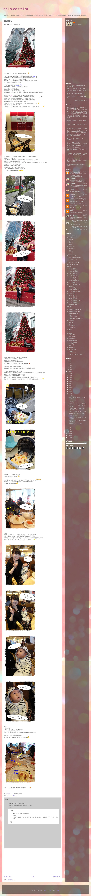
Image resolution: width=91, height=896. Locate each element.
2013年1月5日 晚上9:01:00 (22, 813)
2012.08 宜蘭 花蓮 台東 (74, 291)
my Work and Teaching (74, 354)
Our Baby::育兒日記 (12, 795)
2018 (69, 361)
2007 (69, 437)
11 (69, 375)
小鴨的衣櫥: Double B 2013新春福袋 (77, 403)
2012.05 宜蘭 (72, 288)
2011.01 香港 (72, 275)
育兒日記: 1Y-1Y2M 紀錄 (73, 142)
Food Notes (71, 261)
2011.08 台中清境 (73, 280)
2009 (69, 433)
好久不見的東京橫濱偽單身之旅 (74, 93)
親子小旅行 (71, 349)
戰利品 (70, 251)
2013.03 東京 (72, 293)
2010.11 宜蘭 (72, 273)
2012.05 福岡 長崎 (73, 289)
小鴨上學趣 (71, 336)
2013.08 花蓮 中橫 (73, 297)
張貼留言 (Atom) (11, 879)
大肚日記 (71, 334)
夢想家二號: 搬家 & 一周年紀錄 (74, 96)
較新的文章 (7, 876)
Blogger (58, 890)
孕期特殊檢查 (72, 342)
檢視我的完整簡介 (77, 24)
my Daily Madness (73, 311)
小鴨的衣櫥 (71, 338)
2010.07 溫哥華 (72, 271)
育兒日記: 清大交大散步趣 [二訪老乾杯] (78, 198)
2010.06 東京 (72, 270)
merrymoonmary (47, 890)
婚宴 (70, 242)
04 (69, 389)
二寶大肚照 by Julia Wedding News (75, 85)
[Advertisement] (32, 862)
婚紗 (70, 244)
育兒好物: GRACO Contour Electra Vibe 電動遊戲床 (77, 409)
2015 (69, 367)
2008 (69, 435)
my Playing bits (72, 313)
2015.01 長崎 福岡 (73, 302)
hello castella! (15, 9)
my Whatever (72, 316)
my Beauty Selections (74, 309)
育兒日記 (71, 345)
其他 (70, 239)
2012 (69, 427)
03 (69, 391)
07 (69, 383)
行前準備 (71, 248)
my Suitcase (72, 304)
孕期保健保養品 (72, 340)
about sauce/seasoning (74, 257)
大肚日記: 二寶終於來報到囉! (74, 90)
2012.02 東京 (72, 286)
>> (86, 100)
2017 (69, 363)
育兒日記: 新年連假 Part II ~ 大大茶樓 (77, 411)
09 (69, 379)
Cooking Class (72, 259)
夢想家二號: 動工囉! (75, 188)
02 (69, 393)
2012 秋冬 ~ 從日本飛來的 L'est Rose (78, 181)
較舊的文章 (57, 876)
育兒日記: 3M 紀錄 (73, 401)
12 (69, 373)
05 (69, 387)
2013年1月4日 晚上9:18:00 (18, 803)
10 (69, 377)
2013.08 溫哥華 (72, 298)
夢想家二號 (71, 325)
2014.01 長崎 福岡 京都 (74, 300)
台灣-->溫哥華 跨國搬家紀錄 (74, 159)
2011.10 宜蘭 (72, 282)
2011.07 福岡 (72, 279)
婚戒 (70, 241)
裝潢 (70, 324)
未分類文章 (70, 254)
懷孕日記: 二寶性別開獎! (73, 88)
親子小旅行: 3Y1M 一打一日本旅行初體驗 (79, 214)
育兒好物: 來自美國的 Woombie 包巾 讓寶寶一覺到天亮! (78, 227)
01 (69, 395)
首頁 (32, 876)
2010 (69, 431)
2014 (69, 369)
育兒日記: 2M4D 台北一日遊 (75, 423)
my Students (72, 352)
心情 (70, 237)
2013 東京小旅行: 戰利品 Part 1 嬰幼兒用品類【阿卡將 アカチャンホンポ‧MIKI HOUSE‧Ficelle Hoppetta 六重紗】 (77, 155)
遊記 (70, 250)
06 (69, 385)
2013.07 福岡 (72, 295)
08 (69, 381)
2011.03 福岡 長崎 (73, 277)
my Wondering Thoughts (74, 318)
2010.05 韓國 (72, 268)
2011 (69, 429)
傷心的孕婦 (73, 209)
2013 (69, 371)
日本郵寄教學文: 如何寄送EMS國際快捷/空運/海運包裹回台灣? (76, 108)
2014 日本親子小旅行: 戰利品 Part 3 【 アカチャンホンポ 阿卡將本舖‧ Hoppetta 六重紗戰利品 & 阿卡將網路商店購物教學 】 (77, 130)
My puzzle (71, 315)
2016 (69, 365)
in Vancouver (72, 327)
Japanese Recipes (73, 262)
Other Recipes (72, 264)
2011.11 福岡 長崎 (73, 284)
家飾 (70, 322)
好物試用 (71, 344)
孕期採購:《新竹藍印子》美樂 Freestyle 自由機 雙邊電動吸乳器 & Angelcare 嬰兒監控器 (77, 149)
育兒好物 (71, 347)
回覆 (10, 807)
